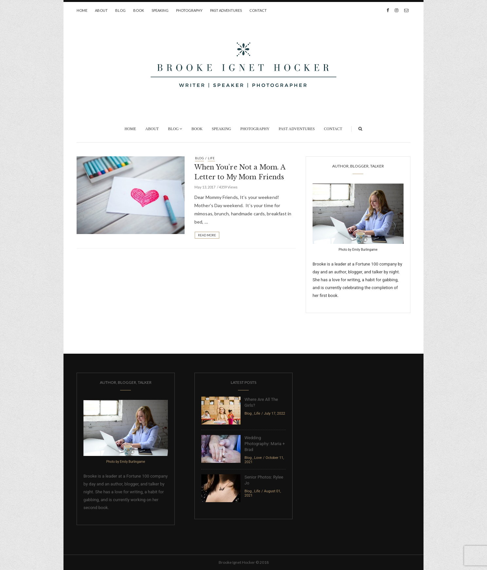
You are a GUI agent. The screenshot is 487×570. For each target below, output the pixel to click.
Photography (189, 10)
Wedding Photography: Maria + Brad (264, 443)
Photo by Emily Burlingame (358, 249)
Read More (207, 235)
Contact (258, 10)
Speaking (160, 10)
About (101, 10)
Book (138, 10)
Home (82, 10)
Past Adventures (226, 10)
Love (258, 458)
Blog (120, 10)
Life (211, 158)
